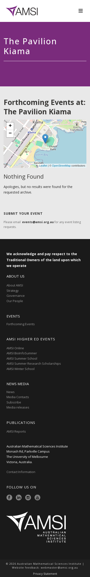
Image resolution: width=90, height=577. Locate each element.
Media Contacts (17, 397)
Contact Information (21, 472)
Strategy (12, 290)
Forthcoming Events (20, 324)
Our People (14, 301)
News (10, 392)
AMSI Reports (16, 431)
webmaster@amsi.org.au (59, 567)
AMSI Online (15, 348)
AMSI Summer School (21, 358)
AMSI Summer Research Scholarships (33, 363)
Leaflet (43, 165)
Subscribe (13, 402)
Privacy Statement (45, 574)
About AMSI (14, 285)
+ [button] (10, 126)
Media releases (17, 407)
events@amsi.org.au (38, 222)
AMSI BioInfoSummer (21, 353)
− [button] (10, 133)
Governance (15, 295)
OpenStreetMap (61, 165)
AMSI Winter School (20, 369)
